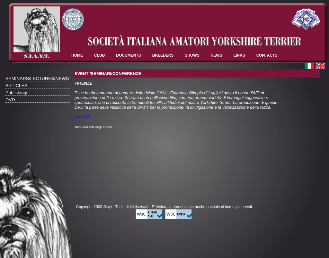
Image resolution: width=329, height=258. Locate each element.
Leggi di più (83, 116)
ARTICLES (16, 85)
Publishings (17, 92)
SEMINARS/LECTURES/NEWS (37, 78)
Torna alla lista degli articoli (93, 127)
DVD (10, 99)
